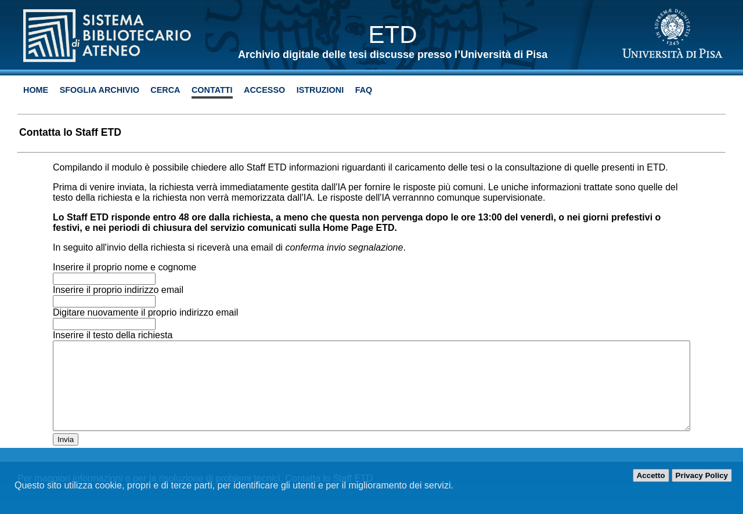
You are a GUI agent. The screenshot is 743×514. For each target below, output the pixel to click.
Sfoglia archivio (99, 90)
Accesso (264, 90)
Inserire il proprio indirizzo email (118, 290)
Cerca (165, 90)
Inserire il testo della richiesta (112, 335)
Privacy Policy (702, 475)
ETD (393, 34)
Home (35, 90)
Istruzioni (320, 90)
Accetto (651, 475)
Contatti (212, 90)
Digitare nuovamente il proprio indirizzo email (145, 312)
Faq (364, 90)
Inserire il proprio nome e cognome (124, 267)
